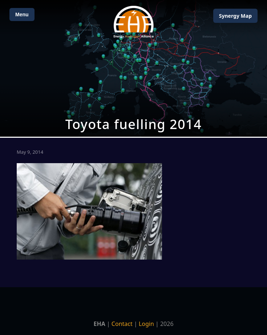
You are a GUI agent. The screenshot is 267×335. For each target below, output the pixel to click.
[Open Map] (133, 68)
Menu (22, 14)
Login (146, 324)
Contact (122, 324)
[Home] (134, 22)
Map (235, 15)
